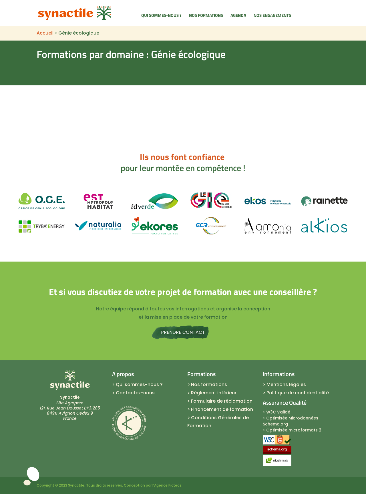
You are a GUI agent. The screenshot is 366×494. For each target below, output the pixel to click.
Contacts (314, 15)
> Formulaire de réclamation (219, 401)
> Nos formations (207, 384)
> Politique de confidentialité (296, 392)
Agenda (238, 16)
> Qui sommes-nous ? (137, 384)
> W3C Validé (276, 412)
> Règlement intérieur (211, 392)
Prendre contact (183, 332)
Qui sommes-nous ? (161, 16)
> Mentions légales (284, 384)
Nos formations (206, 16)
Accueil (45, 33)
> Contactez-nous (133, 392)
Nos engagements (272, 16)
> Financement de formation (220, 409)
